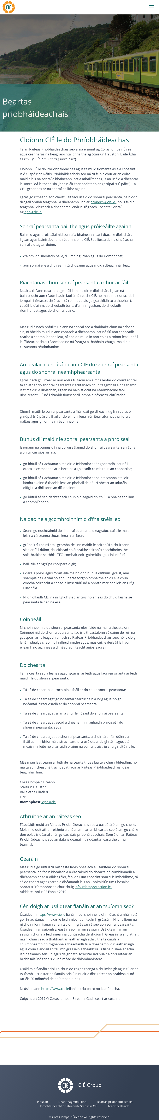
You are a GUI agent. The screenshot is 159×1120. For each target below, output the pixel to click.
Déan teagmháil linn (72, 1102)
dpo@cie (48, 802)
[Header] (8, 7)
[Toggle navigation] (152, 7)
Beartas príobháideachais (114, 1102)
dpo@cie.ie (32, 212)
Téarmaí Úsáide (118, 1106)
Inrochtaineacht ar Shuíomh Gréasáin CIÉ (68, 1106)
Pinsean (42, 1102)
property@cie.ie (103, 202)
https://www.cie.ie (51, 914)
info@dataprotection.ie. (93, 887)
